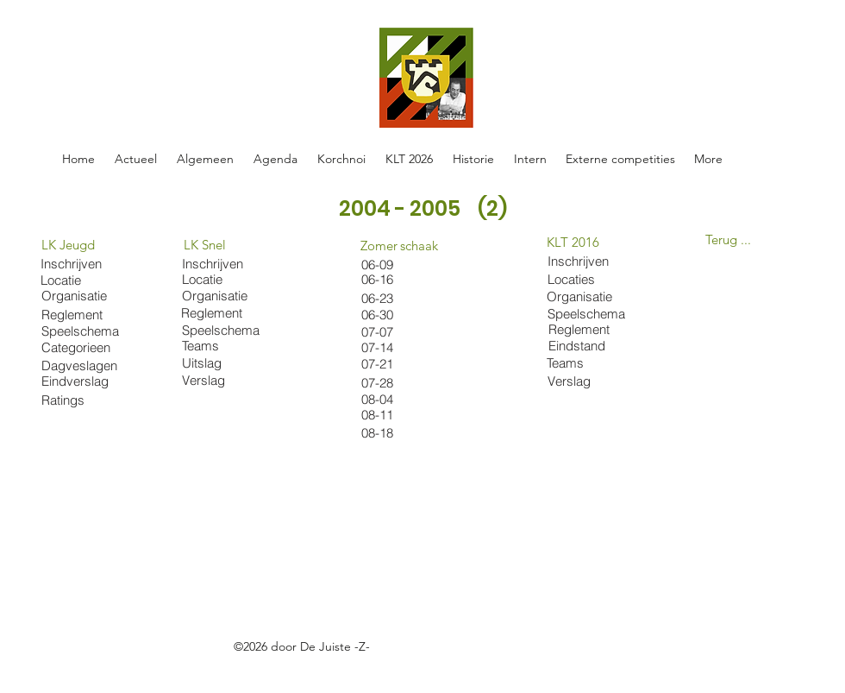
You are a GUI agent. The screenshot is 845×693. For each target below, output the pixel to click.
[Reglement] (213, 313)
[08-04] (393, 399)
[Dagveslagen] (81, 365)
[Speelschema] (222, 330)
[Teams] (222, 345)
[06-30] (393, 314)
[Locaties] (591, 278)
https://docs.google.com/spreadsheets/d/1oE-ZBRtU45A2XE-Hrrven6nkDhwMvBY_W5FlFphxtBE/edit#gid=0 (344, 666)
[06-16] (393, 279)
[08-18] (393, 433)
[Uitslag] (222, 363)
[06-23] (381, 298)
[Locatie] (214, 279)
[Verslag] (222, 380)
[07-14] (393, 347)
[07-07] (393, 332)
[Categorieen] (81, 347)
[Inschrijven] (214, 263)
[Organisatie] (218, 295)
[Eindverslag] (81, 381)
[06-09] (393, 264)
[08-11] (393, 414)
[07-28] (393, 383)
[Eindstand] (591, 345)
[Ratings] (73, 400)
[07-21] (393, 364)
